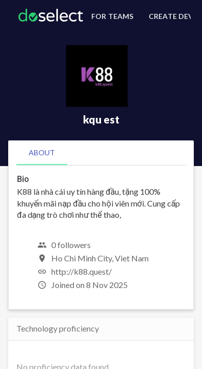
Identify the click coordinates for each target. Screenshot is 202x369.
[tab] (41, 152)
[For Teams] (110, 16)
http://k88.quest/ (81, 271)
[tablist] (101, 152)
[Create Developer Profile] (168, 16)
